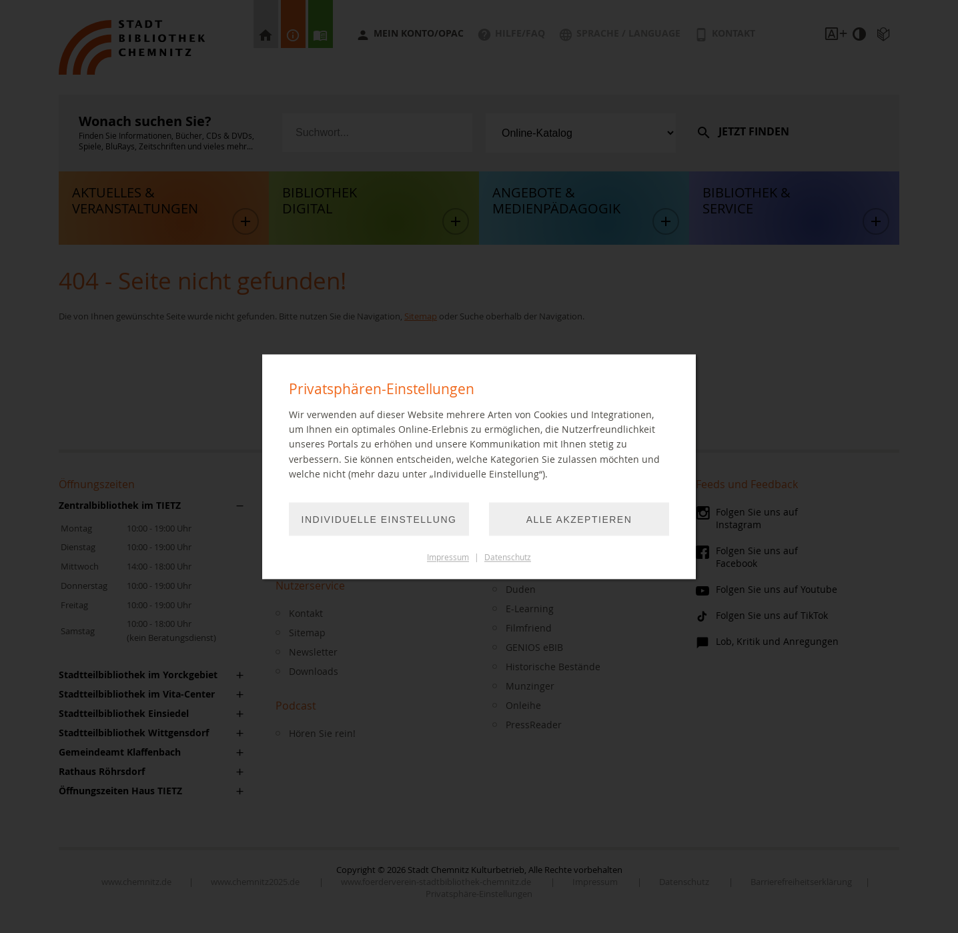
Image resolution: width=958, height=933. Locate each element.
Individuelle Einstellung (379, 519)
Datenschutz (507, 557)
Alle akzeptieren (579, 519)
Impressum (448, 557)
